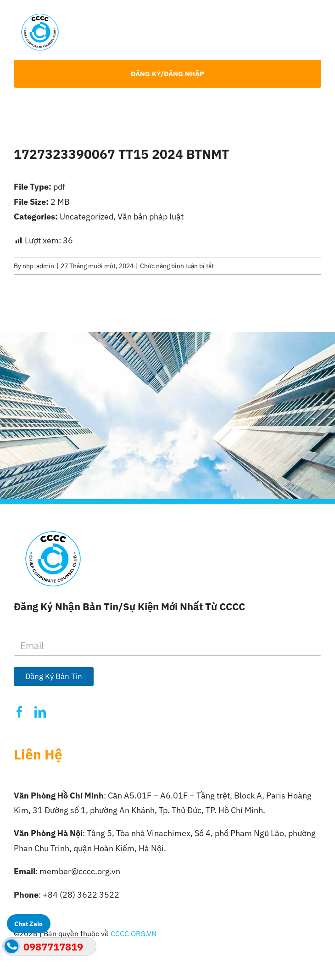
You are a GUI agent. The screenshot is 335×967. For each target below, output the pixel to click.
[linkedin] (40, 712)
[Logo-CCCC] (40, 17)
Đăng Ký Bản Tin (53, 676)
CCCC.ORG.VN (133, 933)
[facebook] (19, 712)
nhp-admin (38, 266)
